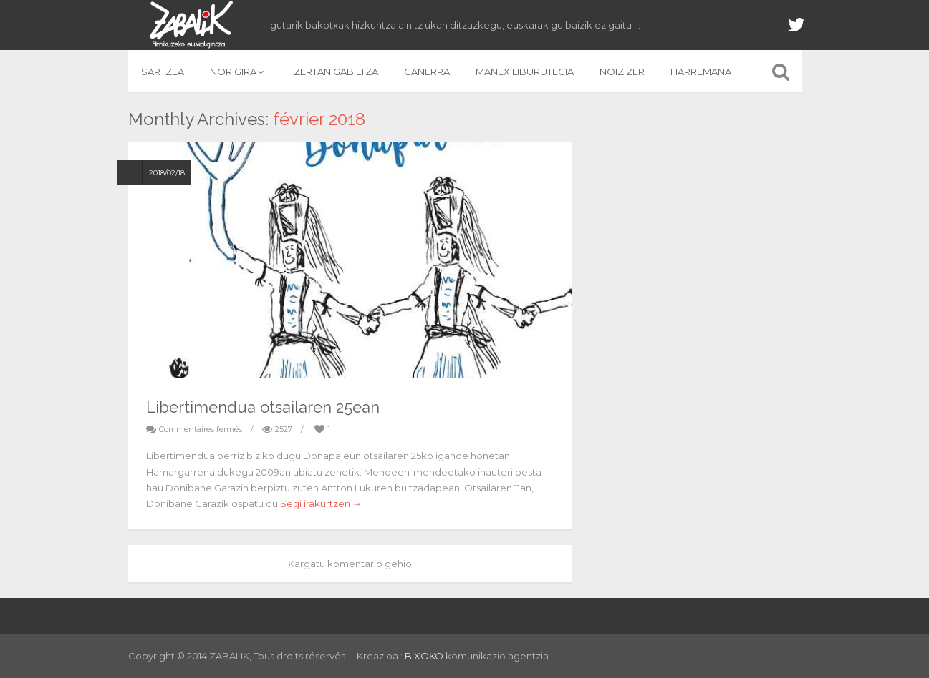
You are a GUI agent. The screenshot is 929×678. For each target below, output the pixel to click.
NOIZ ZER (622, 71)
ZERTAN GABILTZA (336, 71)
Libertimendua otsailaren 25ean (263, 407)
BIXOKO (425, 656)
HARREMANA (700, 71)
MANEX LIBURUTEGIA (525, 71)
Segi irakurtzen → (321, 503)
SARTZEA (162, 71)
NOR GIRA (239, 71)
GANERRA (427, 71)
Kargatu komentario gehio (350, 563)
